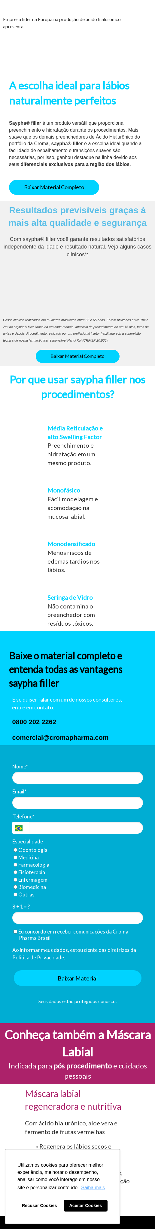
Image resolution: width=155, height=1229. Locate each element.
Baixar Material (78, 978)
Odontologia (30, 850)
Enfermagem (30, 880)
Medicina (26, 857)
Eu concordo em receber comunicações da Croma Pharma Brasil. (71, 934)
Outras (24, 894)
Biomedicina (30, 887)
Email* (19, 791)
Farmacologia (31, 865)
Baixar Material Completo (54, 187)
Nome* (20, 766)
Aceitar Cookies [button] (85, 1205)
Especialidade (27, 841)
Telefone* (23, 816)
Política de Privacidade (38, 957)
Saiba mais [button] (93, 1187)
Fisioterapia (29, 872)
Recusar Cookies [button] (39, 1205)
